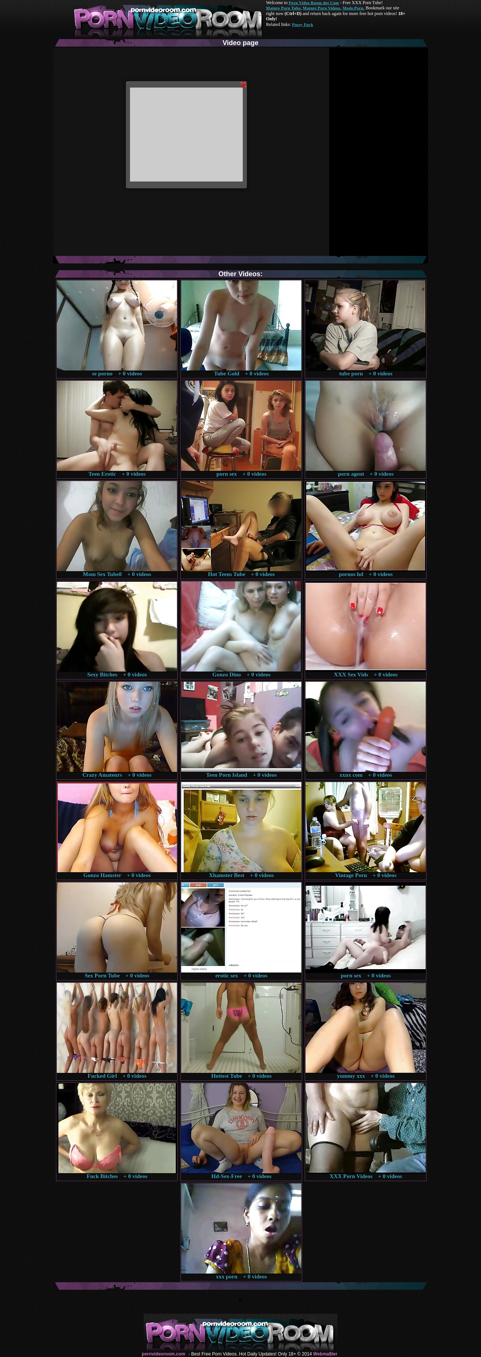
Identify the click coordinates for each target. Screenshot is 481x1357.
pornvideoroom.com (163, 1354)
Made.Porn (353, 8)
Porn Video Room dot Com (314, 2)
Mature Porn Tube (283, 8)
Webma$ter (325, 1354)
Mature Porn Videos (321, 8)
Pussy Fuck (302, 24)
